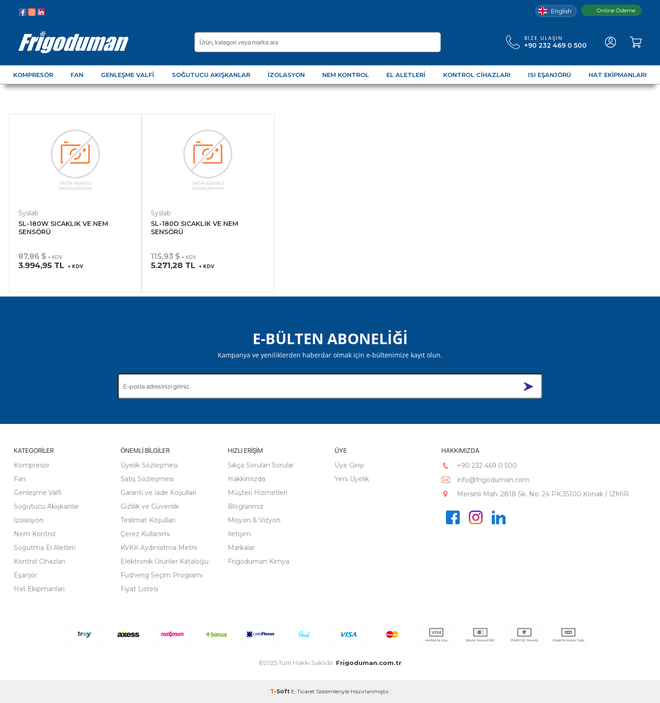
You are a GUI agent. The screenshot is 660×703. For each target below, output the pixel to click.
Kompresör (32, 465)
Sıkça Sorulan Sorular (261, 465)
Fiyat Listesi (139, 589)
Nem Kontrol (34, 534)
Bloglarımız (246, 506)
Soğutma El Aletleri (45, 548)
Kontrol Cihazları (39, 561)
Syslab (28, 213)
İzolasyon (29, 520)
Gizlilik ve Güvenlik (150, 506)
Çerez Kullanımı (145, 534)
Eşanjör (25, 575)
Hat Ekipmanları (39, 589)
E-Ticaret (303, 691)
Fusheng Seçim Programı (162, 575)
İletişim (239, 534)
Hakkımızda (246, 479)
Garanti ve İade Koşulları (158, 493)
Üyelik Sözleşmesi (149, 465)
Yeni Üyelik (352, 479)
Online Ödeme (611, 10)
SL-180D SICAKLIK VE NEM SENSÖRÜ (194, 228)
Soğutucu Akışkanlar (46, 506)
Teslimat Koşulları (148, 520)
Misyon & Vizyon (254, 520)
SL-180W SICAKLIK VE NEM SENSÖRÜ (63, 228)
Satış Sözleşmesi (147, 479)
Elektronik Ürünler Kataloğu (165, 561)
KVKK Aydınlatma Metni (159, 548)
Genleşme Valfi (37, 493)
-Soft (280, 691)
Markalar (241, 548)
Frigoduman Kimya (258, 561)
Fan (20, 479)
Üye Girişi (349, 465)
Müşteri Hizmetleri (257, 493)
